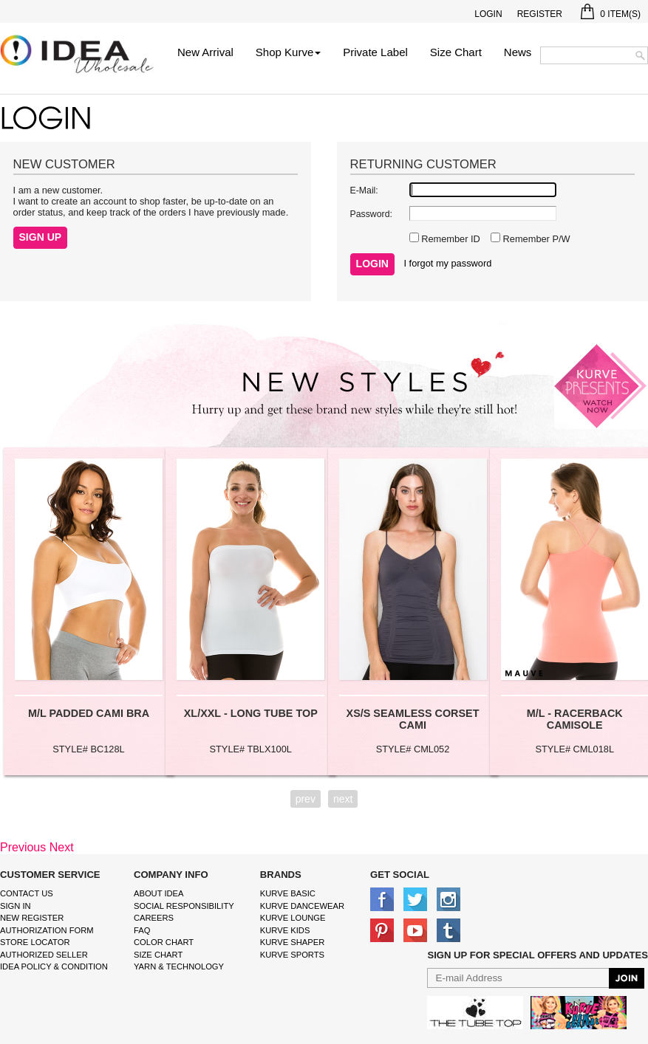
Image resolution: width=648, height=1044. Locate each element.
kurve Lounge (293, 917)
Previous (23, 847)
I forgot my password (448, 263)
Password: (371, 214)
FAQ (142, 930)
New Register (32, 917)
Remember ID (449, 238)
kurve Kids (285, 930)
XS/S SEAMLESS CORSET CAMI (413, 719)
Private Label (375, 52)
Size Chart (456, 52)
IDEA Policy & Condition (54, 966)
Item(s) (611, 14)
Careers (154, 917)
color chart (164, 942)
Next (62, 847)
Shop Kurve (288, 52)
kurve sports (292, 954)
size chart (158, 954)
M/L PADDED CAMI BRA (88, 713)
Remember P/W (535, 238)
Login (488, 14)
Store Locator (35, 942)
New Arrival (205, 52)
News (518, 52)
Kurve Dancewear (302, 906)
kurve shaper (292, 942)
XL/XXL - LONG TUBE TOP (251, 713)
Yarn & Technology (179, 966)
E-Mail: (364, 190)
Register (539, 14)
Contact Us (26, 893)
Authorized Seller (44, 954)
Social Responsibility (184, 906)
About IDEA (159, 893)
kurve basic (288, 893)
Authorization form (47, 930)
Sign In (15, 906)
